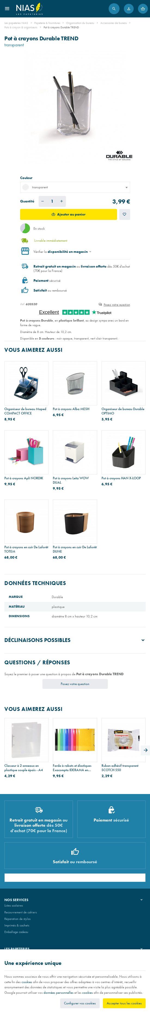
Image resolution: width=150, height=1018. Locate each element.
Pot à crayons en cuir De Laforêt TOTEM (26, 549)
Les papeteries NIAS (16, 23)
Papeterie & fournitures (47, 23)
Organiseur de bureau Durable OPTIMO (123, 411)
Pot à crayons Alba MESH (71, 409)
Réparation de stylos (17, 919)
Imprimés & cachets (16, 925)
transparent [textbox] (35, 187)
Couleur (26, 177)
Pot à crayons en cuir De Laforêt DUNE (75, 549)
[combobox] (75, 187)
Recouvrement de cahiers (20, 912)
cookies (27, 982)
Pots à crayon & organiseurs (20, 27)
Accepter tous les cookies (124, 1003)
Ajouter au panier (71, 214)
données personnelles (59, 992)
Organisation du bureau (80, 23)
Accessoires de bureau (113, 23)
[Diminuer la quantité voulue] (43, 201)
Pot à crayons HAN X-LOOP (121, 478)
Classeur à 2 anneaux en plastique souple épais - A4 (23, 768)
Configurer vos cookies (80, 1003)
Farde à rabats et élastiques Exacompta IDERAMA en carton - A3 (72, 768)
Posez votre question (117, 304)
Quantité (27, 201)
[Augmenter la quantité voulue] (62, 201)
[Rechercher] (114, 8)
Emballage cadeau (16, 932)
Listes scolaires (13, 905)
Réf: (22, 304)
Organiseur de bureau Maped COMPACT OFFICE (25, 411)
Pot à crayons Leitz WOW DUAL (71, 480)
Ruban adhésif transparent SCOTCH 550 (120, 768)
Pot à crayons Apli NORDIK (23, 478)
